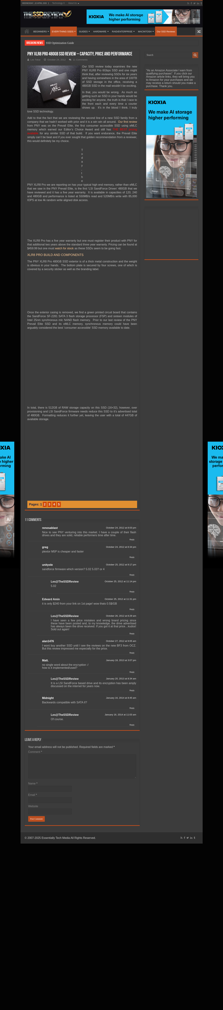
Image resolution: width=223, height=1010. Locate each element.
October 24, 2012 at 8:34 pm (121, 547)
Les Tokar (35, 59)
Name (32, 783)
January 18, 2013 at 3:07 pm (121, 660)
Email (32, 794)
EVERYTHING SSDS (62, 31)
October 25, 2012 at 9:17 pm (121, 564)
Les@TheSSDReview (65, 581)
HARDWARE (99, 31)
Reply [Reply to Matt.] (131, 672)
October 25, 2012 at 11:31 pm (120, 599)
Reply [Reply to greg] (131, 557)
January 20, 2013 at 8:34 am (121, 678)
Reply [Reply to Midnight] (131, 708)
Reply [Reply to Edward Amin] (131, 609)
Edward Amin (51, 599)
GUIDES (83, 31)
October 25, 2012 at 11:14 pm (120, 581)
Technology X (58, 3)
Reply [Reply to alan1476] (131, 653)
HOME (26, 31)
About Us (72, 3)
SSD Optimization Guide (60, 42)
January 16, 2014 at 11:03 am (120, 714)
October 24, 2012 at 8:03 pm (121, 527)
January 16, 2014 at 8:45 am (121, 698)
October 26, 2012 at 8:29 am (121, 616)
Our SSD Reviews (166, 31)
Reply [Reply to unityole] (131, 575)
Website (33, 806)
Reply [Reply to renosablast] (131, 539)
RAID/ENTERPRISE (122, 31)
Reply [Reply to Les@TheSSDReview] (131, 592)
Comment (35, 751)
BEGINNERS (40, 31)
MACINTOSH (145, 31)
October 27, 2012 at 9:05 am (121, 641)
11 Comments (80, 59)
